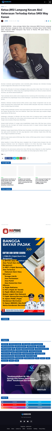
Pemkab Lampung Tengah (8, 351)
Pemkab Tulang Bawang (7, 355)
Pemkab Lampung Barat (27, 348)
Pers (6, 6)
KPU (13, 348)
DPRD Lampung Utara (20, 346)
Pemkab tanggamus (31, 355)
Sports (42, 358)
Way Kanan (4, 360)
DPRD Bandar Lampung (15, 344)
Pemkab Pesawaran (16, 353)
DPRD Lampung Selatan (7, 346)
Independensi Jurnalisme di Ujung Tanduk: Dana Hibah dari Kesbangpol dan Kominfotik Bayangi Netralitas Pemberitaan (8, 182)
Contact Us (18, 428)
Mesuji (18, 348)
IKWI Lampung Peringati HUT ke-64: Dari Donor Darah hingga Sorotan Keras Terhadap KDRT (43, 181)
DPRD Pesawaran (31, 346)
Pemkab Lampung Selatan (42, 348)
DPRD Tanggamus (6, 348)
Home (2, 6)
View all (49, 162)
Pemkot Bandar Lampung (8, 358)
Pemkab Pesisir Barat (28, 353)
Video (48, 358)
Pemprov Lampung (29, 358)
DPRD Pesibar (41, 346)
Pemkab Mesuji (5, 353)
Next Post (48, 224)
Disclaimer (29, 428)
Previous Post (5, 224)
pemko (11, 360)
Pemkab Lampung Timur (21, 351)
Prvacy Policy (42, 428)
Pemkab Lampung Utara (35, 351)
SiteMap (35, 428)
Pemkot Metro (19, 358)
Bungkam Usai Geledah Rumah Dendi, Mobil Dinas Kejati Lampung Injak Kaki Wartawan (25, 181)
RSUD (37, 358)
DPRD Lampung (26, 344)
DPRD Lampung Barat (37, 344)
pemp (16, 360)
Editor (24, 428)
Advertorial (4, 344)
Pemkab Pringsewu (40, 353)
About (12, 428)
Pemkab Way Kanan (20, 355)
